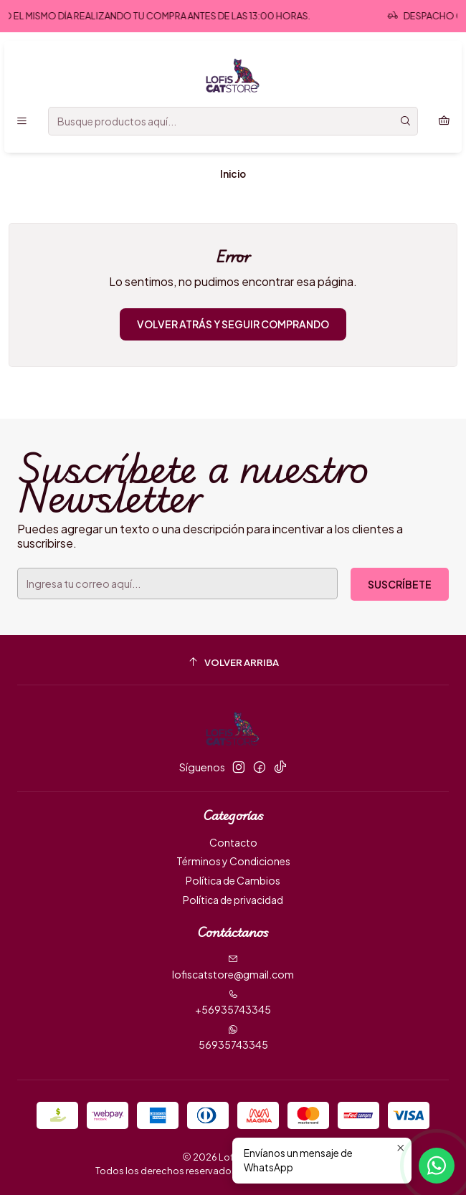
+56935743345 (233, 1002)
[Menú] (22, 121)
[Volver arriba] (233, 662)
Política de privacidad (233, 899)
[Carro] (444, 121)
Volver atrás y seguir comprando (233, 324)
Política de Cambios (233, 880)
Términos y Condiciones (233, 860)
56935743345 (233, 1037)
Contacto (233, 842)
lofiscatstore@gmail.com (233, 967)
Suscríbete (400, 584)
